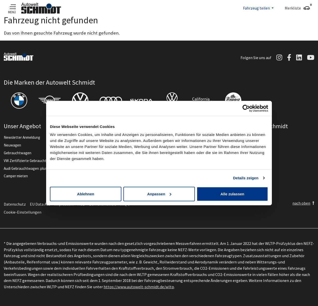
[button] (258, 8)
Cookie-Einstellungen (22, 212)
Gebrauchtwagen (17, 152)
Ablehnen (85, 194)
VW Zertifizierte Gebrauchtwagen (30, 160)
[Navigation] (12, 7)
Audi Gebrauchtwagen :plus (25, 168)
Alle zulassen (232, 194)
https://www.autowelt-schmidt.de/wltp (139, 286)
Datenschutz (15, 204)
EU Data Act (40, 204)
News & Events (254, 145)
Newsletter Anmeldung (22, 137)
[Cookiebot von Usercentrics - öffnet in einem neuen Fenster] (246, 108)
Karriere (248, 152)
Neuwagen (12, 145)
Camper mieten (16, 176)
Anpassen (159, 194)
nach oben (301, 203)
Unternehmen (253, 137)
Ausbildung (251, 160)
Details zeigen (245, 178)
